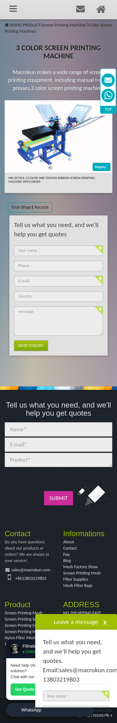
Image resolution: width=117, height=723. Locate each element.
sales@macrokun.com (30, 570)
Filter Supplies (75, 579)
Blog (67, 560)
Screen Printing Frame (24, 625)
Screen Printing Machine (63, 25)
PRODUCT (31, 25)
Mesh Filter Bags (78, 585)
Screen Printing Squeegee (27, 619)
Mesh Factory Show (80, 566)
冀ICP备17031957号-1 (95, 715)
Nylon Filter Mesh (20, 637)
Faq (66, 554)
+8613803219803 (30, 578)
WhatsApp (31, 709)
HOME (15, 25)
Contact (70, 548)
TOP (108, 109)
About (68, 542)
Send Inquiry (31, 345)
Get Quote (25, 689)
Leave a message (76, 622)
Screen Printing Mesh (82, 573)
